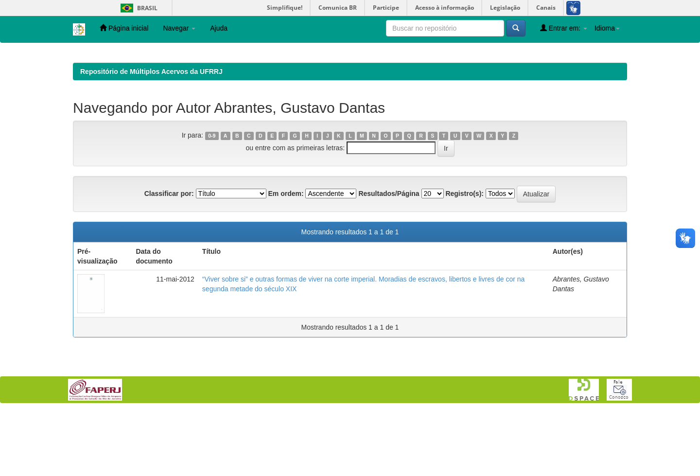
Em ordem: (285, 257)
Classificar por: (169, 257)
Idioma (607, 28)
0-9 (211, 199)
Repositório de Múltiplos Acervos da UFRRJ (151, 135)
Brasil (137, 8)
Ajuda (219, 28)
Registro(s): (464, 257)
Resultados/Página (388, 257)
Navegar (179, 28)
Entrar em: (563, 28)
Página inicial (124, 28)
